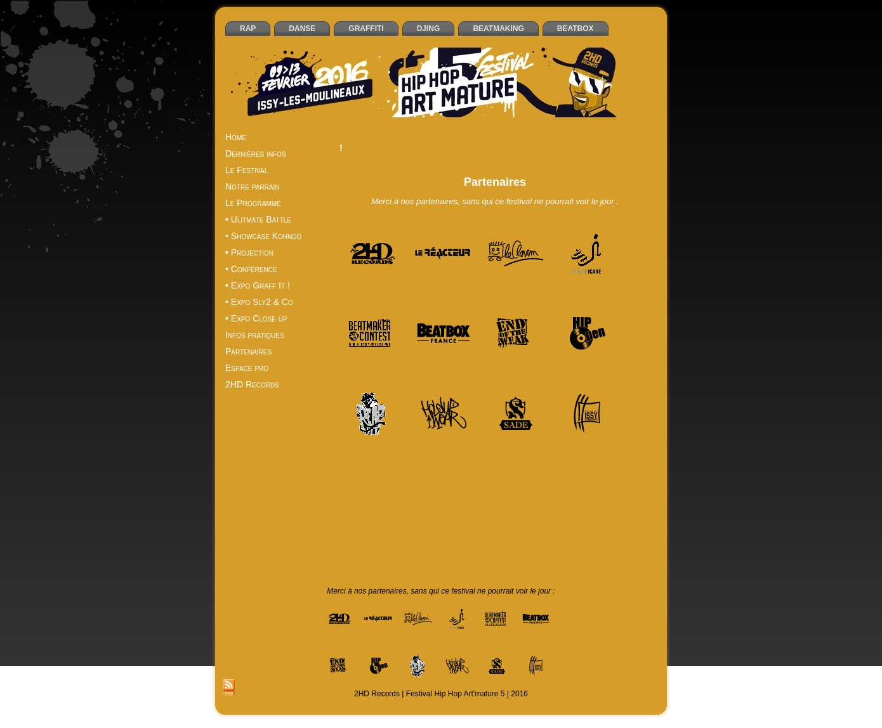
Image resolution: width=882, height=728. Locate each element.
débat (447, 485)
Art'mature (568, 458)
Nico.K (581, 520)
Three (463, 538)
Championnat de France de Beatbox (432, 476)
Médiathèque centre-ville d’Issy (513, 520)
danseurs (418, 485)
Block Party (623, 467)
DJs (468, 485)
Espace (384, 494)
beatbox (358, 467)
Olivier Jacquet (622, 520)
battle (618, 458)
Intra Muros (591, 502)
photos (383, 529)
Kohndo (424, 511)
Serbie (398, 538)
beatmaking (551, 467)
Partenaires (495, 182)
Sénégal (369, 538)
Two (540, 538)
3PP (470, 458)
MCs (449, 520)
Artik (597, 458)
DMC (487, 485)
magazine (420, 520)
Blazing (587, 467)
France (595, 494)
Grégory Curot (455, 502)
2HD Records (435, 458)
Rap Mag (440, 529)
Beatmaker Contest (451, 467)
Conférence (620, 476)
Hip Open (500, 502)
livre (393, 520)
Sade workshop (609, 529)
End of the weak (578, 485)
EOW (359, 494)
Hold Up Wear (544, 502)
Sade (569, 529)
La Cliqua (457, 511)
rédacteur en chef (490, 529)
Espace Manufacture (485, 494)
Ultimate (565, 538)
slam (422, 538)
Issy (621, 502)
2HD (401, 458)
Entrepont (626, 485)
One (360, 529)
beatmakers (507, 467)
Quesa (409, 529)
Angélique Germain (514, 458)
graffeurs (412, 502)
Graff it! (380, 502)
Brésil (357, 476)
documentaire (524, 485)
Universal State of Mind (495, 547)
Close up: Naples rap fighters (547, 476)
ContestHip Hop (372, 485)
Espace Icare (424, 494)
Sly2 (441, 538)
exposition (562, 494)
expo (532, 494)
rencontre (540, 529)
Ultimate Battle (608, 538)
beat (639, 458)
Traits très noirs (503, 538)
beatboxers (395, 467)
